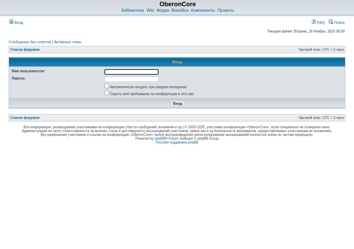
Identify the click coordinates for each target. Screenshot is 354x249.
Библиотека (132, 10)
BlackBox (180, 10)
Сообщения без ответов (30, 42)
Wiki (150, 10)
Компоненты (203, 10)
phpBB (160, 138)
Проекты (225, 10)
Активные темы (67, 42)
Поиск (337, 22)
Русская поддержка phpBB (177, 142)
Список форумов (25, 50)
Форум (163, 10)
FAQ (318, 22)
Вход (16, 22)
